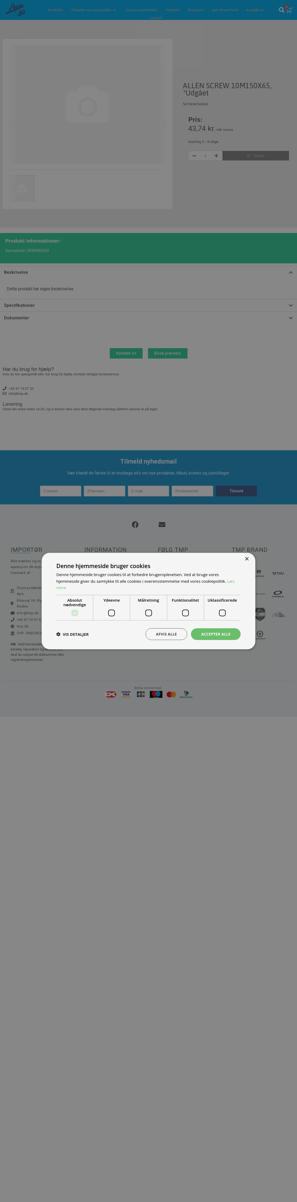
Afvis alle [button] (166, 633)
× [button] (247, 559)
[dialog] (148, 601)
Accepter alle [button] (215, 633)
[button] (72, 634)
